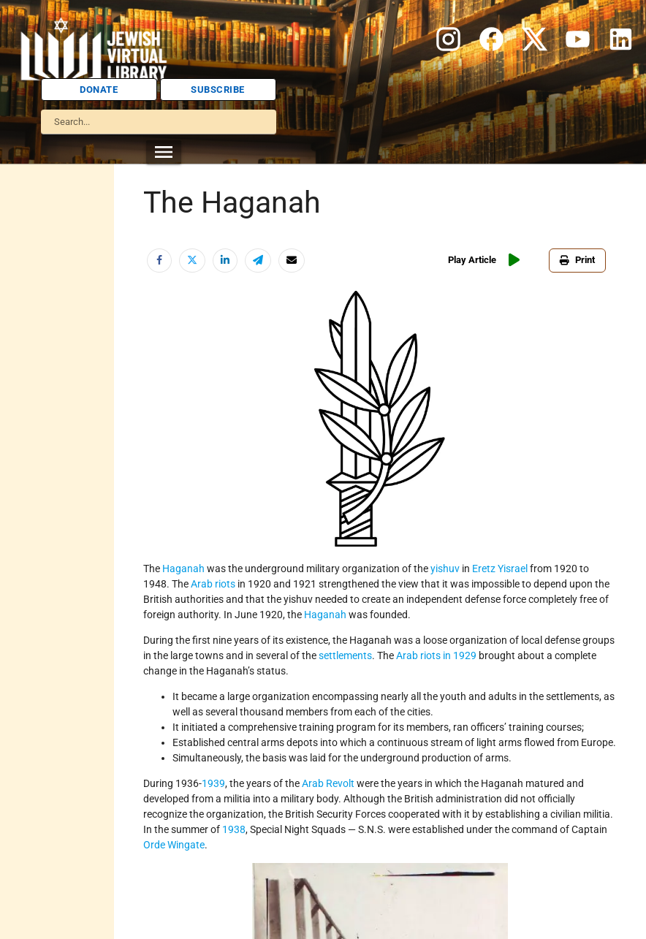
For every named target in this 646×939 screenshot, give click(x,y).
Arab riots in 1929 (436, 655)
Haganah (183, 568)
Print (577, 259)
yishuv (445, 568)
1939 (213, 783)
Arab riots (213, 584)
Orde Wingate (174, 845)
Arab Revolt (328, 783)
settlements (345, 655)
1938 (234, 829)
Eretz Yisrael (500, 568)
